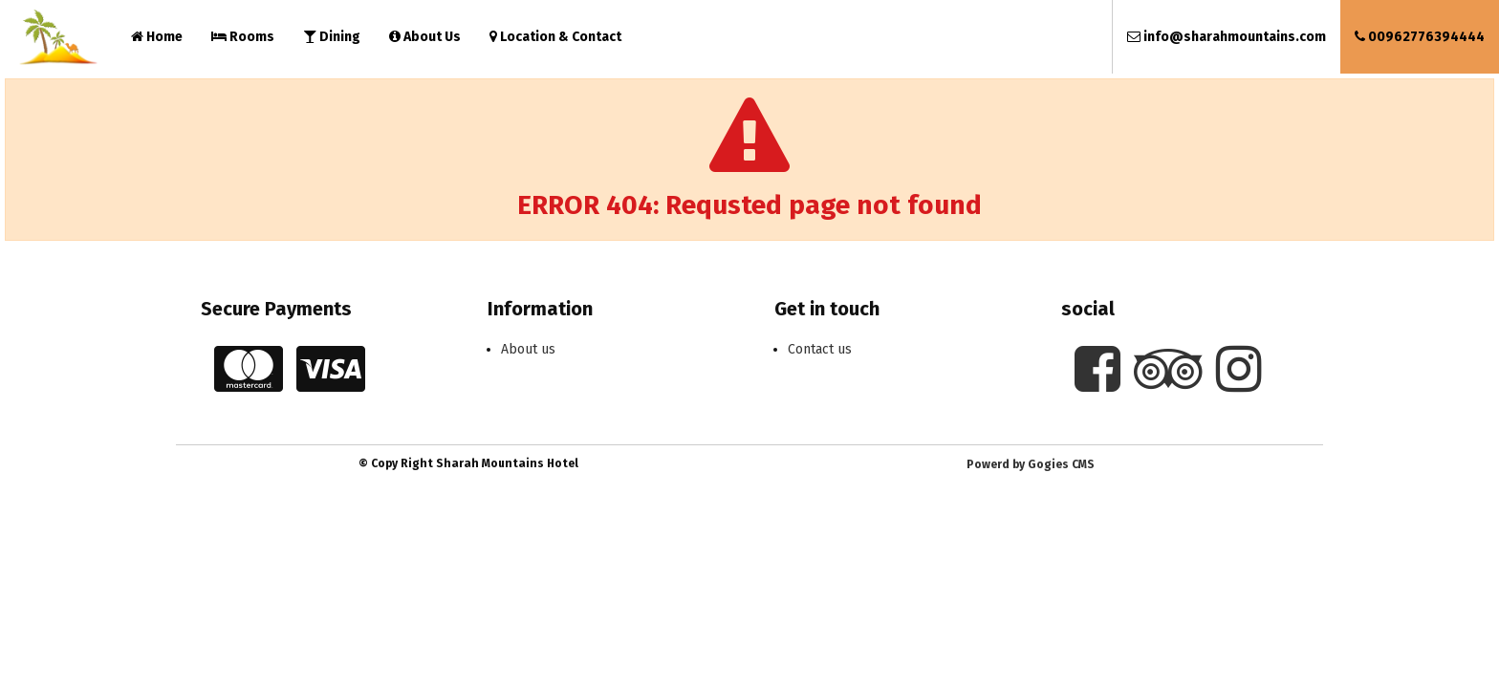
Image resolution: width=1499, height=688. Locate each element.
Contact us (820, 349)
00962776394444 (1420, 37)
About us (528, 349)
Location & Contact (555, 37)
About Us (425, 37)
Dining (331, 37)
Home (157, 37)
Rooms (242, 37)
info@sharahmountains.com (1226, 37)
